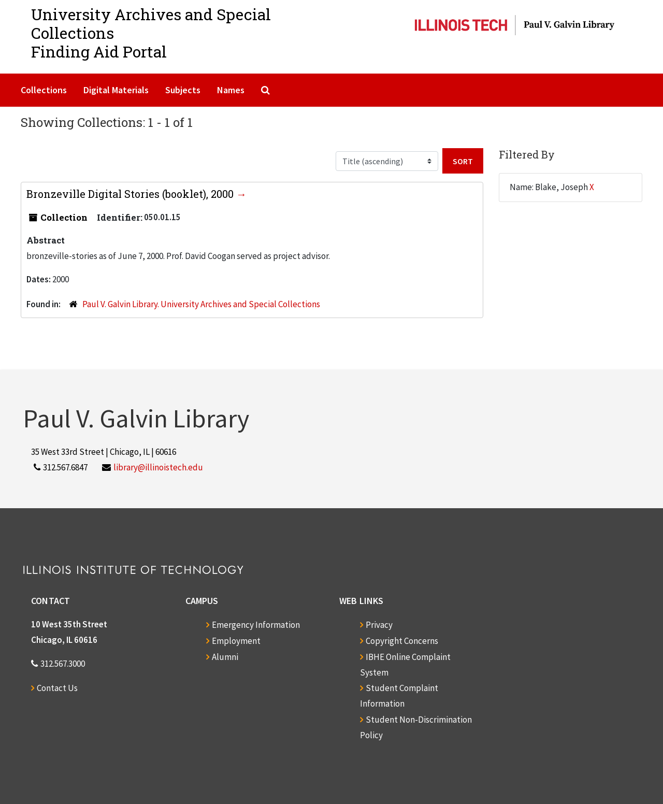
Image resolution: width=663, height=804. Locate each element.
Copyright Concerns (402, 641)
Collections (44, 90)
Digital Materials (116, 90)
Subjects (182, 90)
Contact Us (57, 688)
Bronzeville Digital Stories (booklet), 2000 (131, 193)
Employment (236, 641)
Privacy (379, 624)
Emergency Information (256, 624)
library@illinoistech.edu (158, 467)
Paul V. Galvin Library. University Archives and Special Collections (201, 304)
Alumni (225, 657)
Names (230, 90)
